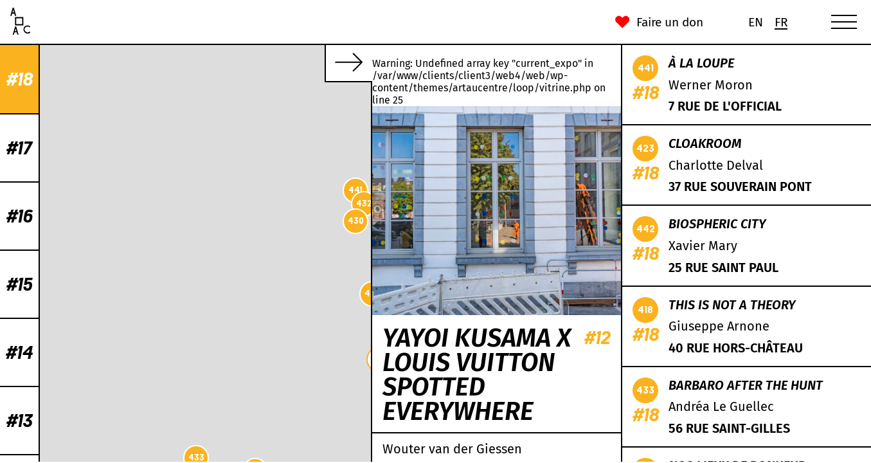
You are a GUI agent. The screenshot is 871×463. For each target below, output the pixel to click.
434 (243, 279)
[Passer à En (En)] (755, 22)
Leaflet (200, 456)
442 (154, 424)
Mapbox (355, 456)
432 (114, 203)
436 (122, 293)
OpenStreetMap (242, 456)
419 (162, 336)
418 (296, 102)
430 (106, 221)
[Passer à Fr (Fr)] (781, 22)
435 (227, 110)
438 (273, 239)
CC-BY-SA (287, 456)
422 (147, 370)
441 (105, 190)
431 (278, 203)
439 (227, 284)
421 (355, 118)
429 (270, 144)
